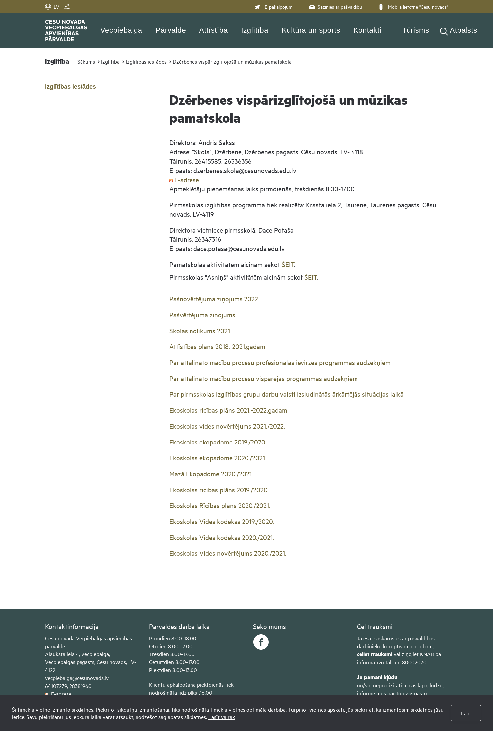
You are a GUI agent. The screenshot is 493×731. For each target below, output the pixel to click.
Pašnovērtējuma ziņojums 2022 (213, 298)
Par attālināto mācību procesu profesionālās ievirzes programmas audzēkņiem (280, 362)
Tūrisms (415, 30)
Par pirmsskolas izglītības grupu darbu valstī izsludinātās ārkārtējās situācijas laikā (287, 394)
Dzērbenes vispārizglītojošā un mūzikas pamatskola (232, 61)
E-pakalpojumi (274, 6)
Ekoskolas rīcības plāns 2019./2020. (219, 489)
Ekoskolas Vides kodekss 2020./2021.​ (221, 537)
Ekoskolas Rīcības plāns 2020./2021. (219, 505)
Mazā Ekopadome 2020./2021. (211, 473)
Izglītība (255, 30)
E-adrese (184, 179)
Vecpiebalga (121, 30)
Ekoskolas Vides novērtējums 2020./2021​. (227, 553)
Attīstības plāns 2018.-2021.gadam (217, 346)
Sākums (86, 61)
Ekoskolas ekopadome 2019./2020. (217, 442)
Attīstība (213, 30)
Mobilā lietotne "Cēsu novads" (412, 6)
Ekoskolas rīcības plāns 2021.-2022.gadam (228, 410)
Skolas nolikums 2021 (199, 330)
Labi (466, 713)
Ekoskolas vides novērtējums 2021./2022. (227, 426)
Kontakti (367, 30)
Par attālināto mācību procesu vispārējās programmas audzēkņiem (263, 378)
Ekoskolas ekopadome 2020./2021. (217, 457)
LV (52, 6)
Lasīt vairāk (221, 716)
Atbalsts (463, 30)
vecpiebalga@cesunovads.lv (77, 677)
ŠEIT (288, 264)
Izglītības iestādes (146, 61)
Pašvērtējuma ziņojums (202, 314)
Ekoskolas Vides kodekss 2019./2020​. (221, 521)
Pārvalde (171, 30)
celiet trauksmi (374, 654)
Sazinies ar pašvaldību (335, 6)
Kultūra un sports (311, 30)
